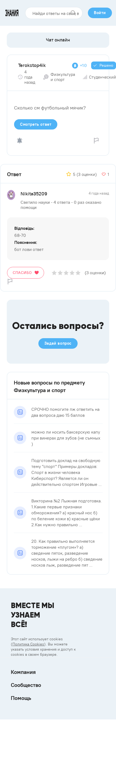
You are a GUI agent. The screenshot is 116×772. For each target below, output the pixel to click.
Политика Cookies (28, 644)
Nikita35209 (34, 193)
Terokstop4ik (32, 65)
